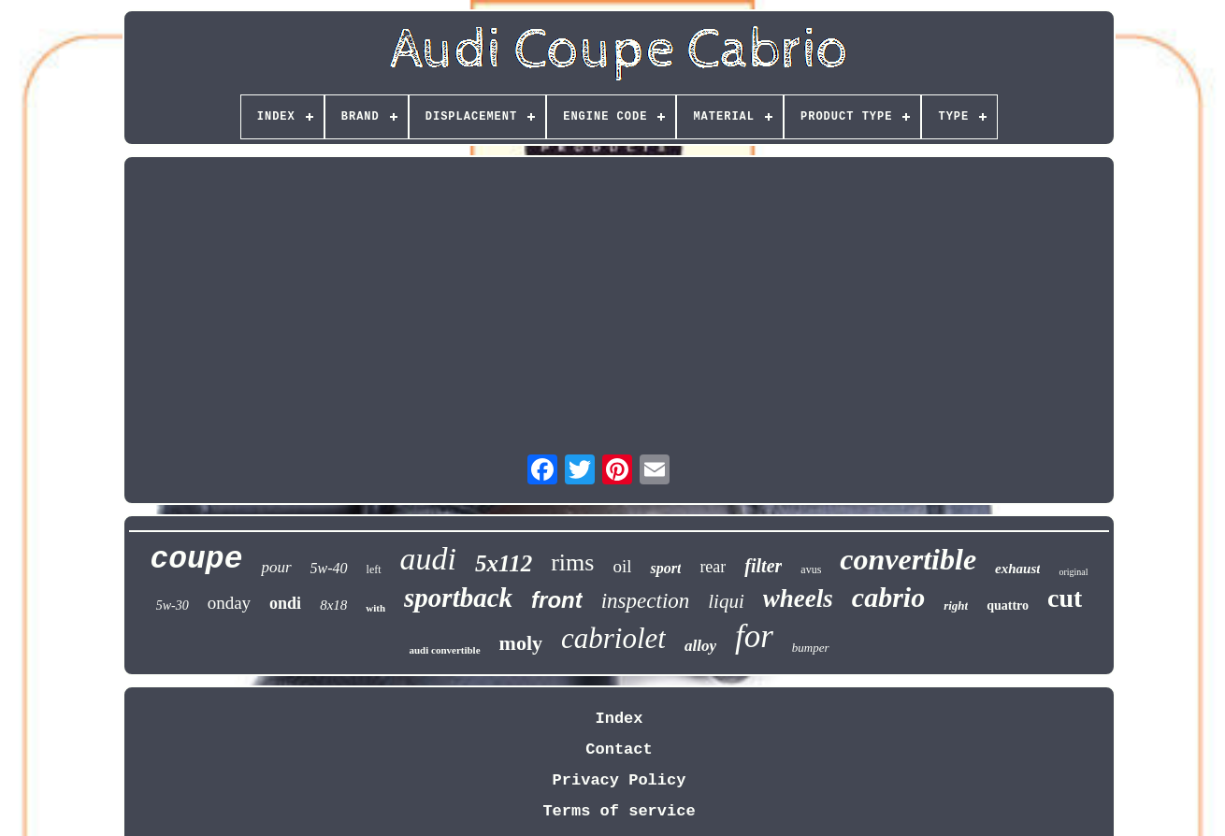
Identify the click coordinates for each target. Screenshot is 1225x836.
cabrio (888, 597)
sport (665, 568)
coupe (196, 559)
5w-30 (172, 605)
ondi (285, 603)
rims (572, 562)
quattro (1008, 605)
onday (229, 603)
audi (428, 558)
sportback (458, 598)
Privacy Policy (619, 780)
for (754, 636)
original (1073, 572)
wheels (798, 598)
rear (712, 566)
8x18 (333, 605)
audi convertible (444, 650)
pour (276, 567)
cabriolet (613, 638)
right (956, 605)
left (374, 569)
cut (1064, 598)
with (375, 607)
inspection (645, 601)
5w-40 (329, 568)
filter (763, 565)
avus (810, 569)
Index (618, 719)
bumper (810, 648)
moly (520, 643)
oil (621, 566)
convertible (908, 559)
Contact (618, 749)
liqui (726, 601)
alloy (700, 646)
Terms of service (618, 811)
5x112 (503, 563)
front (557, 600)
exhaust (1017, 568)
